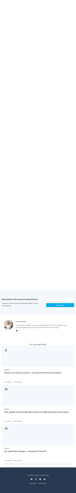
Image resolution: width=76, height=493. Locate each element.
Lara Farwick (21, 321)
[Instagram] (36, 479)
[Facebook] (31, 479)
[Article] (38, 356)
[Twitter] (17, 331)
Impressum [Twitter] (33, 483)
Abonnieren (60, 305)
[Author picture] (8, 325)
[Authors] (6, 350)
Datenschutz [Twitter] (42, 483)
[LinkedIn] (40, 479)
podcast (6, 370)
